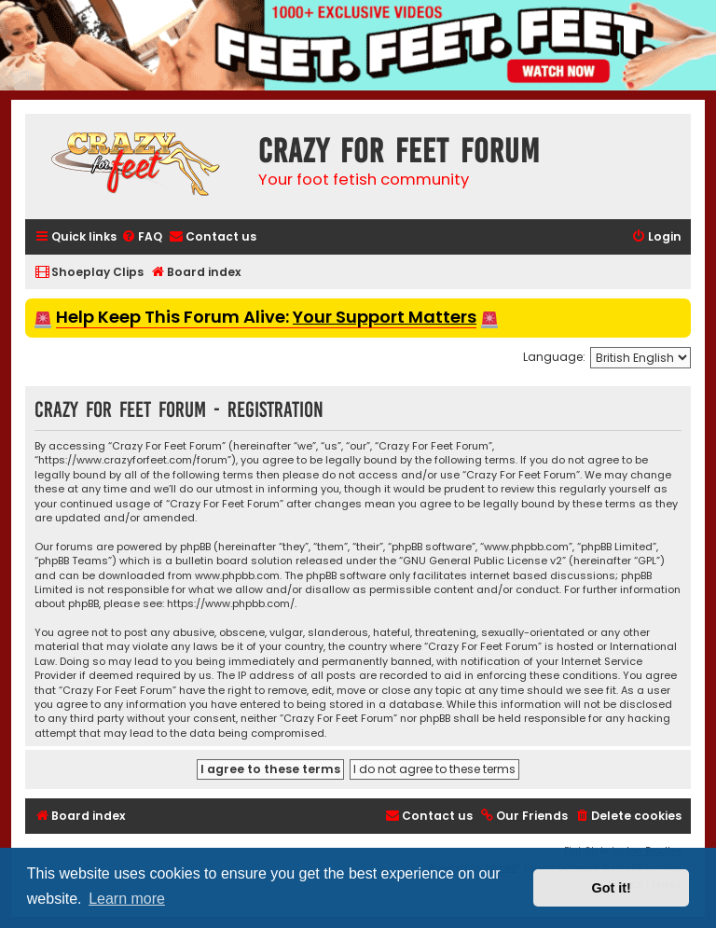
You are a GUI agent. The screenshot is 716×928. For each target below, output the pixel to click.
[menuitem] (141, 237)
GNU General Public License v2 (482, 561)
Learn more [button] (127, 899)
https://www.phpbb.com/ (231, 604)
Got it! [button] (611, 887)
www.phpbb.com (237, 576)
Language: (554, 357)
